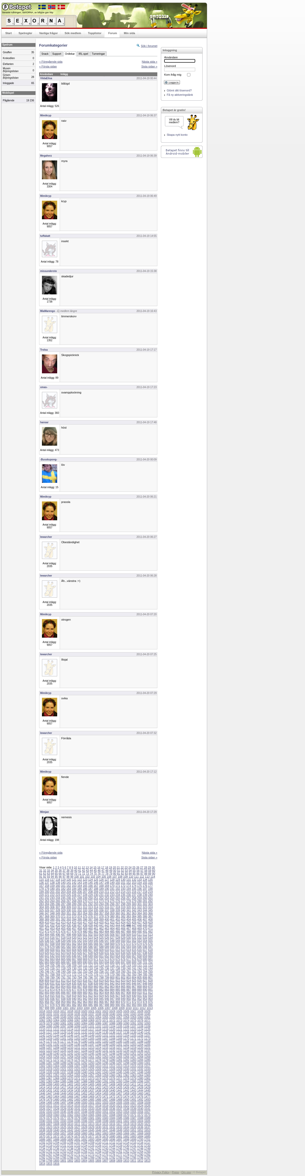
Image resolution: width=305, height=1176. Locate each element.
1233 (119, 1050)
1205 (147, 1044)
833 (63, 983)
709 (74, 965)
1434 (70, 1090)
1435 (77, 1090)
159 (52, 885)
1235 (133, 1050)
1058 (126, 1017)
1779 (133, 1154)
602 (63, 949)
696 (117, 962)
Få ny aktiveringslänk (180, 94)
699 (134, 962)
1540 (140, 1108)
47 (102, 870)
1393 (119, 1081)
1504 (112, 1102)
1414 (42, 1087)
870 (150, 986)
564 (85, 943)
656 (128, 956)
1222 (42, 1050)
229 (90, 894)
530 (128, 937)
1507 (133, 1102)
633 (117, 952)
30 (153, 867)
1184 (112, 1041)
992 (128, 1004)
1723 (77, 1145)
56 (138, 870)
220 (41, 894)
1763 (133, 1151)
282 (150, 900)
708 (68, 965)
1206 (42, 1047)
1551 (105, 1111)
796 (90, 977)
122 (79, 879)
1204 (140, 1044)
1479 (49, 1099)
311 (79, 907)
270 (85, 900)
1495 (49, 1102)
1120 (112, 1029)
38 (67, 870)
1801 (63, 1160)
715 (106, 965)
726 (52, 968)
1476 (140, 1096)
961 (74, 1001)
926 (112, 995)
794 (79, 977)
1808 (112, 1160)
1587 (133, 1117)
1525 (147, 1105)
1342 (98, 1072)
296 (112, 904)
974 (145, 1001)
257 (128, 897)
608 (96, 949)
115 (41, 879)
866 (128, 986)
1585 (119, 1117)
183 (68, 888)
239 (145, 894)
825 (134, 980)
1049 (63, 1017)
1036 (84, 1014)
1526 (42, 1108)
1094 (42, 1026)
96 (60, 876)
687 (68, 962)
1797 (147, 1157)
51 (118, 870)
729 (68, 968)
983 (79, 1004)
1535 (105, 1108)
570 (117, 943)
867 (134, 986)
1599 (105, 1121)
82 (122, 873)
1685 (147, 1136)
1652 (140, 1130)
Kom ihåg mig (172, 74)
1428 (140, 1087)
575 (145, 943)
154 (139, 882)
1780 (140, 1154)
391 (57, 919)
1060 (140, 1017)
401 (112, 919)
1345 (119, 1072)
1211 (77, 1047)
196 (139, 888)
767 (46, 974)
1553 (119, 1111)
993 (134, 1004)
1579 (77, 1117)
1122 (126, 1029)
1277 (91, 1059)
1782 (42, 1157)
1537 (119, 1108)
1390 (98, 1081)
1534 (98, 1108)
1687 (49, 1139)
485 (112, 931)
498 (68, 934)
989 (112, 1004)
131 (128, 879)
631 (106, 952)
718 (123, 965)
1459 (133, 1093)
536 (46, 940)
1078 (42, 1023)
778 (106, 974)
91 (40, 876)
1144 (56, 1035)
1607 (49, 1124)
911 (145, 992)
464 (112, 928)
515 (46, 937)
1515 (77, 1105)
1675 (77, 1136)
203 (63, 891)
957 (52, 1001)
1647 (105, 1130)
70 (75, 873)
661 (41, 959)
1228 (84, 1050)
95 (56, 876)
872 (46, 989)
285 (52, 904)
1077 (147, 1020)
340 (123, 910)
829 (41, 983)
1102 (98, 1026)
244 (57, 897)
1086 (98, 1023)
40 (75, 870)
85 (134, 873)
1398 (42, 1084)
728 (63, 968)
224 (63, 894)
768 (52, 974)
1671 (49, 1136)
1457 (119, 1093)
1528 (56, 1108)
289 (74, 904)
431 (46, 925)
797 (96, 977)
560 (63, 943)
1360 (112, 1075)
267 (68, 900)
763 (139, 971)
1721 (63, 1145)
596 (145, 946)
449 (145, 925)
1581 (91, 1117)
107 (114, 876)
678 (134, 959)
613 (123, 949)
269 (79, 900)
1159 (49, 1038)
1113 (63, 1029)
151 (123, 882)
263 (46, 900)
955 (41, 1001)
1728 (112, 1145)
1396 (140, 1081)
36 (60, 870)
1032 (56, 1014)
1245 (91, 1053)
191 (112, 888)
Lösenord (170, 65)
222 (52, 894)
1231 (105, 1050)
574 (139, 943)
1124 (140, 1029)
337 (106, 910)
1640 (56, 1130)
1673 (63, 1136)
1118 (98, 1029)
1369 (63, 1078)
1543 (49, 1111)
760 (123, 971)
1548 (84, 1111)
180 (52, 888)
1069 (91, 1020)
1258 (70, 1056)
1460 (140, 1093)
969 (117, 1001)
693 (101, 962)
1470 (98, 1096)
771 (68, 974)
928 (123, 995)
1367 (49, 1078)
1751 (49, 1151)
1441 (119, 1090)
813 (68, 980)
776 (96, 974)
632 (112, 952)
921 (85, 995)
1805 (91, 1160)
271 (90, 900)
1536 (112, 1108)
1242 (70, 1053)
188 (96, 888)
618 (150, 949)
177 (150, 885)
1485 (91, 1099)
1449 (63, 1093)
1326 (98, 1069)
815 (79, 980)
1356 (84, 1075)
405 (134, 919)
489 (134, 931)
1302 (42, 1066)
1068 (84, 1020)
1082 (70, 1023)
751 (74, 971)
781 (123, 974)
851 (46, 986)
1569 (119, 1114)
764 (145, 971)
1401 (63, 1084)
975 (150, 1001)
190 (106, 888)
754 (90, 971)
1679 (105, 1136)
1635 (133, 1127)
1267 (133, 1056)
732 (85, 968)
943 (90, 998)
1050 (70, 1017)
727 (57, 968)
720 (134, 965)
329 (63, 910)
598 (41, 949)
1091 (133, 1023)
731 (79, 968)
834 (68, 983)
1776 (112, 1154)
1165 (91, 1038)
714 (101, 965)
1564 (84, 1114)
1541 (147, 1108)
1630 (98, 1127)
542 (79, 940)
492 (150, 931)
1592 (56, 1121)
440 (96, 925)
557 (46, 943)
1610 (70, 1124)
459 (85, 928)
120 (68, 879)
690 (85, 962)
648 (85, 956)
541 (74, 940)
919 (74, 995)
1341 (91, 1072)
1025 (119, 1011)
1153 (119, 1035)
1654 (42, 1133)
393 (68, 919)
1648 (112, 1130)
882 (101, 989)
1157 (147, 1035)
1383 (49, 1081)
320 (128, 907)
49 (110, 870)
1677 (91, 1136)
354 (85, 913)
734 (96, 968)
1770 (70, 1154)
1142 (42, 1035)
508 (123, 934)
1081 (63, 1023)
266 (63, 900)
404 (128, 919)
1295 (105, 1062)
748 (57, 971)
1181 (91, 1041)
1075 (133, 1020)
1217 (119, 1047)
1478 (42, 1099)
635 (128, 952)
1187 (133, 1041)
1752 (56, 1151)
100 (76, 876)
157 (41, 885)
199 (41, 891)
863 (112, 986)
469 (139, 928)
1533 (91, 1108)
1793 (119, 1157)
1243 (77, 1053)
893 (46, 992)
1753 (63, 1151)
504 (101, 934)
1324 (84, 1069)
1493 (147, 1099)
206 (79, 891)
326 (46, 910)
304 (41, 907)
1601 (119, 1121)
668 (79, 959)
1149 (91, 1035)
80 (114, 873)
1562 (70, 1114)
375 (85, 916)
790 (57, 977)
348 (52, 913)
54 (130, 870)
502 (90, 934)
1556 (140, 1111)
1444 (140, 1090)
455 (63, 928)
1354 (70, 1075)
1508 (140, 1102)
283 (41, 904)
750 (68, 971)
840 (101, 983)
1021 (91, 1011)
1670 (42, 1136)
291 (85, 904)
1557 (147, 1111)
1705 (63, 1142)
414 (68, 922)
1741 (91, 1148)
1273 (63, 1059)
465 (117, 928)
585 (85, 946)
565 (90, 943)
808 (41, 980)
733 (90, 968)
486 (117, 931)
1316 (140, 1066)
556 (41, 943)
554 (145, 940)
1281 (119, 1059)
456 (68, 928)
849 (150, 983)
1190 (42, 1044)
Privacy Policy (160, 1172)
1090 (126, 1023)
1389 (91, 1081)
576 (150, 943)
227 (79, 894)
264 (52, 900)
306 (52, 907)
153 (134, 882)
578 (46, 946)
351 (68, 913)
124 (90, 879)
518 (63, 937)
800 (112, 977)
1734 (42, 1148)
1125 (147, 1029)
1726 (98, 1145)
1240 (56, 1053)
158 (46, 885)
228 (85, 894)
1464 (56, 1096)
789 (52, 977)
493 (41, 934)
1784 (56, 1157)
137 (46, 882)
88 (145, 873)
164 (79, 885)
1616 (112, 1124)
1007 (107, 1007)
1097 (63, 1026)
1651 (133, 1130)
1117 (91, 1029)
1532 (84, 1108)
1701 (147, 1139)
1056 (112, 1017)
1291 (77, 1062)
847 (139, 983)
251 (96, 897)
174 (134, 885)
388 (41, 919)
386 (145, 916)
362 (128, 913)
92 (44, 876)
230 (96, 894)
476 (63, 931)
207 (85, 891)
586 (90, 946)
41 (79, 870)
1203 (133, 1044)
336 (101, 910)
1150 (98, 1035)
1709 (91, 1142)
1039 (105, 1014)
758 (112, 971)
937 (57, 998)
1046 (42, 1017)
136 (41, 882)
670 (90, 959)
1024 (112, 1011)
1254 (42, 1056)
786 (150, 974)
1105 (119, 1026)
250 (90, 897)
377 (96, 916)
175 (139, 885)
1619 (133, 1124)
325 (41, 910)
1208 (56, 1047)
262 (41, 900)
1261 (91, 1056)
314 (96, 907)
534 (150, 937)
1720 (56, 1145)
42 (83, 870)
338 (112, 910)
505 (106, 934)
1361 (119, 1075)
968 (112, 1001)
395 (79, 919)
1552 (112, 1111)
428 (145, 922)
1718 (42, 1145)
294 (101, 904)
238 (139, 894)
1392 (112, 1081)
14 (91, 867)
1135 (105, 1032)
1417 (63, 1087)
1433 (63, 1090)
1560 (56, 1114)
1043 (133, 1014)
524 (96, 937)
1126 (42, 1032)
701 (145, 962)
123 (85, 879)
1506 (126, 1102)
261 (150, 897)
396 (85, 919)
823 (123, 980)
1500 (84, 1102)
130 (123, 879)
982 (74, 1004)
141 (68, 882)
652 (106, 956)
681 (150, 959)
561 (68, 943)
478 (74, 931)
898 (74, 992)
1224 (56, 1050)
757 (106, 971)
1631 (105, 1127)
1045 (147, 1014)
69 (71, 873)
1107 (133, 1026)
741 (134, 968)
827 (145, 980)
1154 (126, 1035)
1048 (56, 1017)
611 (112, 949)
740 (128, 968)
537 (52, 940)
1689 (63, 1139)
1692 (84, 1139)
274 (106, 900)
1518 (98, 1105)
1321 (63, 1069)
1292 (84, 1062)
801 (117, 977)
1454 (98, 1093)
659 (145, 956)
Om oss (186, 1172)
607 (90, 949)
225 (68, 894)
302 (145, 904)
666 (68, 959)
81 (118, 873)
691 (90, 962)
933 (150, 995)
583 (74, 946)
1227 (77, 1050)
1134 (98, 1032)
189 (101, 888)
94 (52, 876)
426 (134, 922)
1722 (70, 1145)
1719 (49, 1145)
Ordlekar (70, 53)
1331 (133, 1069)
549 (117, 940)
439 (90, 925)
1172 (140, 1038)
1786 (70, 1157)
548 (112, 940)
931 (139, 995)
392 (63, 919)
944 (96, 998)
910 (139, 992)
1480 (56, 1099)
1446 (42, 1093)
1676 (84, 1136)
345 (150, 910)
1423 (105, 1087)
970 (123, 1001)
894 (52, 992)
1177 (63, 1041)
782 (128, 974)
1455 (105, 1093)
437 (79, 925)
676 (123, 959)
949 (123, 998)
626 (79, 952)
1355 (77, 1075)
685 (57, 962)
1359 (105, 1075)
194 (128, 888)
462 (101, 928)
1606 (42, 1124)
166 (90, 885)
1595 (77, 1121)
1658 (70, 1133)
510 (134, 934)
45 (95, 870)
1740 (84, 1148)
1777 (119, 1154)
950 (128, 998)
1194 (70, 1044)
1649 (119, 1130)
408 (150, 919)
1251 (133, 1053)
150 (117, 882)
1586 (126, 1117)
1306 (70, 1066)
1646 (98, 1130)
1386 (70, 1081)
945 (101, 998)
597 (150, 946)
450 (150, 925)
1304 (56, 1066)
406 (139, 919)
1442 (126, 1090)
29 (149, 867)
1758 (98, 1151)
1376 (112, 1078)
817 (90, 980)
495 (52, 934)
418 (90, 922)
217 (139, 891)
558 (52, 943)
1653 (147, 1130)
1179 (77, 1041)
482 (96, 931)
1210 (70, 1047)
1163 (77, 1038)
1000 (58, 1007)
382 (123, 916)
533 (145, 937)
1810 (126, 1160)
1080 (56, 1023)
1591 (49, 1121)
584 (79, 946)
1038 (98, 1014)
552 (134, 940)
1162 (70, 1038)
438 (85, 925)
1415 (49, 1087)
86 (138, 873)
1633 (119, 1127)
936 (52, 998)
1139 (133, 1032)
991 (123, 1004)
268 (74, 900)
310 (74, 907)
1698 (126, 1139)
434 (63, 925)
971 (128, 1001)
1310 (98, 1066)
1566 (98, 1114)
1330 (126, 1069)
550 (123, 940)
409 (41, 922)
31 (40, 870)
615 (134, 949)
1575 (49, 1117)
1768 (56, 1154)
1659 (77, 1133)
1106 (126, 1026)
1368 (56, 1078)
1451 (77, 1093)
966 (101, 1001)
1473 (119, 1096)
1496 (56, 1102)
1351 (49, 1075)
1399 (49, 1084)
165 (85, 885)
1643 (77, 1130)
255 (117, 897)
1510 (42, 1105)
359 (112, 913)
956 (46, 1001)
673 (106, 959)
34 (52, 870)
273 (101, 900)
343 (139, 910)
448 (139, 925)
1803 (77, 1160)
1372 (84, 1078)
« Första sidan (48, 66)
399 (101, 919)
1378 (126, 1078)
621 (52, 952)
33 (48, 870)
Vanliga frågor (48, 33)
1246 (98, 1053)
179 (46, 888)
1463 (49, 1096)
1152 (112, 1035)
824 (128, 980)
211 (106, 891)
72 (83, 873)
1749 (147, 1148)
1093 (147, 1023)
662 (46, 959)
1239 (49, 1053)
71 (79, 873)
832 (57, 983)
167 (96, 885)
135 (150, 879)
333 (85, 910)
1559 (49, 1114)
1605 (147, 1121)
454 (57, 928)
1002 (72, 1007)
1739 (77, 1148)
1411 (133, 1084)
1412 (140, 1084)
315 (101, 907)
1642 (70, 1130)
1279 (105, 1059)
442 (106, 925)
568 (106, 943)
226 (74, 894)
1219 (133, 1047)
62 (44, 873)
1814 (42, 1163)
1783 (49, 1157)
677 (128, 959)
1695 (105, 1139)
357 (101, 913)
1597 (91, 1121)
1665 (119, 1133)
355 (90, 913)
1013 (149, 1007)
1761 (119, 1151)
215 (128, 891)
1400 (56, 1084)
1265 (119, 1056)
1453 (91, 1093)
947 (112, 998)
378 (101, 916)
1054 (98, 1017)
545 (96, 940)
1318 (42, 1069)
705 (52, 965)
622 (57, 952)
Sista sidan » (149, 66)
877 (74, 989)
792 (68, 977)
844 (123, 983)
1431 (49, 1090)
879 (85, 989)
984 (85, 1004)
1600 (112, 1121)
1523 (133, 1105)
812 (63, 980)
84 (130, 873)
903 (101, 992)
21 (118, 867)
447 (134, 925)
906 (117, 992)
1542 (42, 1111)
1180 (84, 1041)
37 (64, 870)
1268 (140, 1056)
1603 (133, 1121)
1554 (126, 1111)
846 (134, 983)
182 (63, 888)
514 (41, 937)
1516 (84, 1105)
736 (106, 968)
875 (63, 989)
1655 (49, 1133)
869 (145, 986)
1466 (70, 1096)
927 (117, 995)
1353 (63, 1075)
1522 (126, 1105)
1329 (119, 1069)
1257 (63, 1056)
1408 (112, 1084)
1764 (140, 1151)
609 (101, 949)
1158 (42, 1038)
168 (101, 885)
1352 (56, 1075)
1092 (140, 1023)
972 (134, 1001)
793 (74, 977)
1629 (91, 1127)
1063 (49, 1020)
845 (128, 983)
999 (52, 1007)
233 (112, 894)
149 (112, 882)
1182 (98, 1041)
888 (134, 989)
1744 (112, 1148)
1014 (42, 1011)
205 (74, 891)
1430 (42, 1090)
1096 (56, 1026)
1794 (126, 1157)
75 (95, 873)
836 (79, 983)
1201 (119, 1044)
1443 (133, 1090)
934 (41, 998)
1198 (98, 1044)
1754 (70, 1151)
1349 (147, 1072)
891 (150, 989)
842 (112, 983)
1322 (70, 1069)
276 (117, 900)
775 (90, 974)
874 (57, 989)
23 (126, 867)
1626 (70, 1127)
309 (68, 907)
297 (117, 904)
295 (106, 904)
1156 (140, 1035)
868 (139, 986)
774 (85, 974)
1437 (91, 1090)
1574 (42, 1117)
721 (139, 965)
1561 (63, 1114)
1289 (63, 1062)
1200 (112, 1044)
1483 (77, 1099)
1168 (112, 1038)
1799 (49, 1160)
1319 (49, 1069)
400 (106, 919)
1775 (105, 1154)
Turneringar (98, 53)
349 (57, 913)
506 (112, 934)
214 (123, 891)
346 (41, 913)
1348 (140, 1072)
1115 (77, 1029)
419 (96, 922)
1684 (140, 1136)
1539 (133, 1108)
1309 (91, 1066)
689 (79, 962)
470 (145, 928)
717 (117, 965)
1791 (105, 1157)
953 (145, 998)
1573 (147, 1114)
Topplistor (94, 33)
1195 (77, 1044)
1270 (42, 1059)
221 (46, 894)
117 (52, 879)
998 (46, 1007)
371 (63, 916)
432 (52, 925)
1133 (91, 1032)
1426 (126, 1087)
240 (150, 894)
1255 (49, 1056)
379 (106, 916)
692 (96, 962)
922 (90, 995)
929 (128, 995)
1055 (105, 1017)
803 (128, 977)
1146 (70, 1035)
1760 (112, 1151)
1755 (77, 1151)
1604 (140, 1121)
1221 (147, 1047)
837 (85, 983)
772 (74, 974)
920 (79, 995)
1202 (126, 1044)
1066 (70, 1020)
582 (68, 946)
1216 (112, 1047)
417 (85, 922)
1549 (91, 1111)
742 (139, 968)
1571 (133, 1114)
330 (68, 910)
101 (82, 876)
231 (101, 894)
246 (68, 897)
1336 (56, 1072)
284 (46, 904)
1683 (133, 1136)
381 (117, 916)
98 (67, 876)
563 (79, 943)
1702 (42, 1142)
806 (145, 977)
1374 (98, 1078)
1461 (147, 1093)
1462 (42, 1096)
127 (106, 879)
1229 (91, 1050)
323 (145, 907)
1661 (91, 1133)
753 (85, 971)
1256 (56, 1056)
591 (117, 946)
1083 (77, 1023)
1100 (84, 1026)
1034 (70, 1014)
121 (74, 879)
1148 (84, 1035)
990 (117, 1004)
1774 (98, 1154)
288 (68, 904)
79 (110, 873)
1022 (98, 1011)
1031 (49, 1014)
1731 (133, 1145)
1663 (105, 1133)
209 (96, 891)
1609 (63, 1124)
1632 (112, 1127)
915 (52, 995)
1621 (147, 1124)
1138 (126, 1032)
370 (57, 916)
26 (137, 867)
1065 (63, 1020)
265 (57, 900)
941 (79, 998)
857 (79, 986)
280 (139, 900)
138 (52, 882)
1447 (49, 1093)
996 (150, 1004)
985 (90, 1004)
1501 (91, 1102)
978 (52, 1004)
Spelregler (25, 33)
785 (145, 974)
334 (90, 910)
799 (106, 977)
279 (134, 900)
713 (96, 965)
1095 (49, 1026)
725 (46, 968)
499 (74, 934)
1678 (98, 1136)
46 (99, 870)
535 (41, 940)
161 (63, 885)
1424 (112, 1087)
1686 (42, 1139)
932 (145, 995)
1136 (112, 1032)
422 (112, 922)
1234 (126, 1050)
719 (128, 965)
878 (79, 989)
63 (48, 873)
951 (134, 998)
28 (145, 867)
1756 (84, 1151)
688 (74, 962)
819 (101, 980)
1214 (98, 1047)
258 (134, 897)
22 (122, 867)
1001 (66, 1007)
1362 (126, 1075)
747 (52, 971)
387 (150, 916)
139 (57, 882)
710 (79, 965)
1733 (147, 1145)
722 (145, 965)
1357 (91, 1075)
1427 (133, 1087)
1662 (98, 1133)
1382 (42, 1081)
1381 (147, 1078)
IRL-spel (83, 53)
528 (117, 937)
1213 (91, 1047)
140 (63, 882)
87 (141, 873)
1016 (56, 1011)
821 (112, 980)
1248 (112, 1053)
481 (90, 931)
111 (136, 876)
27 (141, 867)
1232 (112, 1050)
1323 (77, 1069)
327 (52, 910)
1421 (91, 1087)
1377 (119, 1078)
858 (85, 986)
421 (106, 922)
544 (90, 940)
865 (123, 986)
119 (63, 879)
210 (101, 891)
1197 (91, 1044)
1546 (70, 1111)
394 (74, 919)
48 (106, 870)
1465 (63, 1096)
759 (117, 971)
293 (96, 904)
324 (150, 907)
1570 (126, 1114)
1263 (105, 1056)
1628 (84, 1127)
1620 (140, 1124)
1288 (56, 1062)
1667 (133, 1133)
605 (79, 949)
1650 (126, 1130)
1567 (105, 1114)
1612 (84, 1124)
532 (139, 937)
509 (128, 934)
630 (101, 952)
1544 (56, 1111)
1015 (49, 1011)
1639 (49, 1130)
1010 (129, 1007)
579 (52, 946)
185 (79, 888)
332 (79, 910)
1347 (133, 1072)
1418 (70, 1087)
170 (112, 885)
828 (150, 980)
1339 (77, 1072)
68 (67, 873)
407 (145, 919)
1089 (119, 1023)
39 (71, 870)
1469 (91, 1096)
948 (117, 998)
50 (114, 870)
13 (87, 867)
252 (101, 897)
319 (123, 907)
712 (90, 965)
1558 (42, 1114)
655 (123, 956)
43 (87, 870)
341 (128, 910)
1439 (105, 1090)
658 (139, 956)
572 (128, 943)
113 (147, 876)
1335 (49, 1072)
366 (150, 913)
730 (74, 968)
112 (142, 876)
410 (46, 922)
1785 (63, 1157)
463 (106, 928)
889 (139, 989)
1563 (77, 1114)
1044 (140, 1014)
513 (150, 934)
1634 (126, 1127)
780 (117, 974)
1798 (42, 1160)
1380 (140, 1078)
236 (128, 894)
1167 (105, 1038)
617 (145, 949)
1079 (49, 1023)
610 (106, 949)
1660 (84, 1133)
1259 (77, 1056)
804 (134, 977)
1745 (119, 1148)
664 (57, 959)
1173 (147, 1038)
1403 (77, 1084)
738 (117, 968)
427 (139, 922)
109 (125, 876)
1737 (63, 1148)
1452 (84, 1093)
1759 (105, 1151)
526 (106, 937)
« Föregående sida (51, 61)
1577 (63, 1117)
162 (68, 885)
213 (117, 891)
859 (90, 986)
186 (85, 888)
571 (123, 943)
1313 (119, 1066)
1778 (126, 1154)
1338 (70, 1072)
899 (79, 992)
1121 (119, 1029)
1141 (147, 1032)
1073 (119, 1020)
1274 (70, 1059)
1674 (70, 1136)
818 (96, 980)
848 (145, 983)
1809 (119, 1160)
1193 (63, 1044)
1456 (112, 1093)
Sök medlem (73, 33)
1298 (126, 1062)
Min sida (129, 33)
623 (63, 952)
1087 (105, 1023)
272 (96, 900)
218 (145, 891)
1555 (133, 1111)
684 (52, 962)
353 (79, 913)
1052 (84, 1017)
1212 (84, 1047)
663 (52, 959)
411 (52, 922)
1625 (63, 1127)
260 (145, 897)
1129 (63, 1032)
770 (63, 974)
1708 (84, 1142)
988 (106, 1004)
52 (122, 870)
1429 (147, 1087)
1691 (77, 1139)
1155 (133, 1035)
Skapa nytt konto (177, 134)
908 (128, 992)
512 (145, 934)
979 (57, 1004)
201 (52, 891)
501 (85, 934)
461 (96, 928)
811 (57, 980)
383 (128, 916)
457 (74, 928)
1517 (91, 1105)
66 (60, 873)
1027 (133, 1011)
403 (123, 919)
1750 (42, 1151)
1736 (56, 1148)
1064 (56, 1020)
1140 (140, 1032)
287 (63, 904)
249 (85, 897)
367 (41, 916)
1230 (98, 1050)
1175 (49, 1041)
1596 (84, 1121)
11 (79, 867)
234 (117, 894)
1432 (56, 1090)
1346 (126, 1072)
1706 (70, 1142)
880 (90, 989)
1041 (119, 1014)
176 (145, 885)
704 (46, 965)
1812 (140, 1160)
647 (79, 956)
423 (117, 922)
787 (41, 977)
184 (74, 888)
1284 (140, 1059)
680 (145, 959)
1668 (140, 1133)
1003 (80, 1007)
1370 (70, 1078)
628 (90, 952)
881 (96, 989)
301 (139, 904)
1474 (126, 1096)
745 (41, 971)
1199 (105, 1044)
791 (63, 977)
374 (79, 916)
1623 (49, 1127)
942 (85, 998)
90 (153, 873)
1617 (119, 1124)
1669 (147, 1133)
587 (96, 946)
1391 (105, 1081)
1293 (91, 1062)
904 (106, 992)
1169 (119, 1038)
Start (8, 33)
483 (101, 931)
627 (85, 952)
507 (117, 934)
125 (96, 879)
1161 (63, 1038)
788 (46, 977)
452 (46, 928)
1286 (42, 1062)
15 (94, 867)
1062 (42, 1020)
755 (96, 971)
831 (52, 983)
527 (112, 937)
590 (112, 946)
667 (74, 959)
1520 (112, 1105)
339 (117, 910)
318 (117, 907)
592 (123, 946)
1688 (56, 1139)
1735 (49, 1148)
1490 (126, 1099)
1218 (126, 1047)
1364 (140, 1075)
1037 (91, 1014)
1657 (63, 1133)
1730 (126, 1145)
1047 (49, 1017)
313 (90, 907)
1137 (119, 1032)
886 (123, 989)
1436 (84, 1090)
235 (123, 894)
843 (117, 983)
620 (46, 952)
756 (101, 971)
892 (41, 992)
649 (90, 956)
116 (46, 879)
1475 (133, 1096)
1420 (84, 1087)
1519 (105, 1105)
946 (106, 998)
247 (74, 897)
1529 (63, 1108)
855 (68, 986)
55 (134, 870)
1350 (42, 1075)
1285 (147, 1059)
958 (57, 1001)
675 (117, 959)
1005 (93, 1007)
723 (150, 965)
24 (129, 867)
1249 (119, 1053)
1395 (133, 1081)
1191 (49, 1044)
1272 (56, 1059)
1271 (49, 1059)
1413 (147, 1084)
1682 (126, 1136)
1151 (105, 1035)
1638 (42, 1130)
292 (90, 904)
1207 (49, 1047)
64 (52, 873)
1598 (98, 1121)
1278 (98, 1059)
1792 (112, 1157)
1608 (56, 1124)
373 (74, 916)
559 (57, 943)
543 (85, 940)
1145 (63, 1035)
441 (101, 925)
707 (63, 965)
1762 (126, 1151)
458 (79, 928)
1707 (77, 1142)
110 (131, 876)
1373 (91, 1078)
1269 (147, 1056)
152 (128, 882)
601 (57, 949)
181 (57, 888)
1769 (63, 1154)
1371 (77, 1078)
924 (101, 995)
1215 (105, 1047)
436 (74, 925)
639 (150, 952)
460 (90, 928)
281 (145, 900)
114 (152, 876)
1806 (98, 1160)
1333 (147, 1069)
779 (112, 974)
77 (102, 873)
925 (106, 995)
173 (128, 885)
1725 (91, 1145)
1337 (63, 1072)
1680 (112, 1136)
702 (150, 962)
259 (139, 897)
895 (57, 992)
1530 (70, 1108)
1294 (98, 1062)
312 (85, 907)
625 (74, 952)
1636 (140, 1127)
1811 (133, 1160)
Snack (45, 53)
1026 (126, 1011)
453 (52, 928)
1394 (126, 1081)
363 (134, 913)
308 (63, 907)
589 (106, 946)
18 (106, 867)
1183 (105, 1041)
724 (41, 968)
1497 (63, 1102)
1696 (112, 1139)
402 (117, 919)
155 (145, 882)
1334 (42, 1072)
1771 (77, 1154)
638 (145, 952)
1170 (126, 1038)
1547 (77, 1111)
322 (139, 907)
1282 (126, 1059)
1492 (140, 1099)
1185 (119, 1041)
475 (57, 931)
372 (68, 916)
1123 (133, 1029)
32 (44, 870)
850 (41, 986)
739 (123, 968)
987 (101, 1004)
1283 (133, 1059)
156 (150, 882)
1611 (77, 1124)
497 (63, 934)
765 (150, 971)
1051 (77, 1017)
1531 (77, 1108)
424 (123, 922)
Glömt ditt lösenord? (179, 90)
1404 (84, 1084)
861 (101, 986)
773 (79, 974)
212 (112, 891)
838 (90, 983)
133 (139, 879)
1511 (49, 1105)
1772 (84, 1154)
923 (96, 995)
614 (128, 949)
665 (63, 959)
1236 (140, 1050)
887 (128, 989)
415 (74, 922)
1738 (70, 1148)
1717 (147, 1142)
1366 (42, 1078)
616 (139, 949)
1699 (133, 1139)
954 (150, 998)
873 (52, 989)
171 (117, 885)
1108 (140, 1026)
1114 (70, 1029)
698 (128, 962)
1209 (63, 1047)
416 (79, 922)
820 (106, 980)
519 (68, 937)
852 (52, 986)
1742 (98, 1148)
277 (123, 900)
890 (145, 989)
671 (96, 959)
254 (112, 897)
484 (106, 931)
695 (112, 962)
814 (74, 980)
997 (41, 1007)
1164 (84, 1038)
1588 (140, 1117)
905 (112, 992)
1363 (133, 1075)
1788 (84, 1157)
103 (92, 876)
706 (57, 965)
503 (96, 934)
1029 (147, 1011)
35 (56, 870)
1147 (77, 1035)
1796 (140, 1157)
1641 (63, 1130)
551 (128, 940)
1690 (70, 1139)
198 (150, 888)
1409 (119, 1084)
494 (46, 934)
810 (52, 980)
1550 (98, 1111)
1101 (91, 1026)
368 (46, 916)
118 (57, 879)
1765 (147, 1151)
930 (134, 995)
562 (74, 943)
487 (123, 931)
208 (90, 891)
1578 (70, 1117)
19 (110, 867)
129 (117, 879)
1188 (140, 1041)
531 (134, 937)
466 (123, 928)
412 (57, 922)
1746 (126, 1148)
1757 (91, 1151)
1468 (84, 1096)
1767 (49, 1154)
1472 (112, 1096)
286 (57, 904)
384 (134, 916)
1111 (49, 1029)
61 (40, 873)
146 (96, 882)
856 (74, 986)
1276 (84, 1059)
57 (141, 870)
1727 (105, 1145)
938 (63, 998)
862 (106, 986)
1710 (98, 1142)
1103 (105, 1026)
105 (103, 876)
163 (74, 885)
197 (145, 888)
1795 (133, 1157)
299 (128, 904)
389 (46, 919)
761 (128, 971)
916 (57, 995)
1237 (147, 1050)
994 (139, 1004)
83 (126, 873)
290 (79, 904)
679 (139, 959)
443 (112, 925)
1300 (140, 1062)
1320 (56, 1069)
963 (85, 1001)
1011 (135, 1007)
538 (57, 940)
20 (114, 867)
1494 (42, 1102)
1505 (119, 1102)
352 (74, 913)
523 (90, 937)
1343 (105, 1072)
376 (90, 916)
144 (85, 882)
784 (139, 974)
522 (85, 937)
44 (91, 870)
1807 (105, 1160)
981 (68, 1004)
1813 (147, 1160)
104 (98, 876)
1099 (77, 1026)
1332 (140, 1069)
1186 (126, 1041)
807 (150, 977)
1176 (56, 1041)
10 (75, 867)
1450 (70, 1093)
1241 (63, 1053)
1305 (63, 1066)
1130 (70, 1032)
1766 (42, 1154)
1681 (119, 1136)
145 (90, 882)
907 (123, 992)
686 (63, 962)
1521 (119, 1105)
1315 (133, 1066)
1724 (84, 1145)
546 (101, 940)
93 (48, 876)
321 (134, 907)
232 (106, 894)
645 (68, 956)
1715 (133, 1142)
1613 (91, 1124)
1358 (98, 1075)
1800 (56, 1160)
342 (134, 910)
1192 (56, 1044)
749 (63, 971)
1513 (63, 1105)
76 (99, 873)
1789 (91, 1157)
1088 (112, 1023)
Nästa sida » (149, 61)
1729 (119, 1145)
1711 (105, 1142)
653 (112, 956)
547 (106, 940)
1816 (56, 1163)
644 (63, 956)
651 (101, 956)
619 (41, 952)
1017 (63, 1011)
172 (123, 885)
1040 (112, 1014)
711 (85, 965)
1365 (147, 1075)
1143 (49, 1035)
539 (63, 940)
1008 (115, 1007)
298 (123, 904)
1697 (119, 1139)
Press (175, 1172)
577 (41, 946)
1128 (56, 1032)
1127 (49, 1032)
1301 (147, 1062)
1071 (105, 1020)
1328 (112, 1069)
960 (68, 1001)
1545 (63, 1111)
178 (41, 888)
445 (123, 925)
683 (46, 962)
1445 (147, 1090)
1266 (126, 1056)
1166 (98, 1038)
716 (112, 965)
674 (112, 959)
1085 (91, 1023)
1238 (42, 1053)
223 (57, 894)
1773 (91, 1154)
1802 (70, 1160)
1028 (140, 1011)
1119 (105, 1029)
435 (68, 925)
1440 (112, 1090)
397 (90, 919)
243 (52, 897)
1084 (84, 1023)
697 (123, 962)
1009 (121, 1007)
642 (52, 956)
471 (150, 928)
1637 (147, 1127)
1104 (112, 1026)
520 (74, 937)
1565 (91, 1114)
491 (145, 931)
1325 (91, 1069)
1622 (42, 1127)
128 (112, 879)
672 (101, 959)
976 (41, 1004)
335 (96, 910)
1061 (147, 1017)
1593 (63, 1121)
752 (79, 971)
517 (57, 937)
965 (96, 1001)
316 (106, 907)
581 (63, 946)
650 (96, 956)
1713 (119, 1142)
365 (145, 913)
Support (56, 53)
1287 (49, 1062)
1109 (147, 1026)
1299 (133, 1062)
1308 (84, 1066)
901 (90, 992)
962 (79, 1001)
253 (106, 897)
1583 (105, 1117)
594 (134, 946)
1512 (56, 1105)
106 (109, 876)
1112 (56, 1029)
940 (74, 998)
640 (41, 956)
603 (68, 949)
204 (68, 891)
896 (63, 992)
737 (112, 968)
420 (101, 922)
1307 (77, 1066)
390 (52, 919)
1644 (84, 1130)
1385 (63, 1081)
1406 (98, 1084)
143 (79, 882)
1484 (84, 1099)
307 (57, 907)
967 (106, 1001)
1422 (98, 1087)
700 (139, 962)
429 (150, 922)
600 (52, 949)
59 (149, 870)
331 (74, 910)
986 (96, 1004)
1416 (56, 1087)
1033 (63, 1014)
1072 (112, 1020)
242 (46, 897)
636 (134, 952)
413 (63, 922)
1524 (140, 1105)
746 (46, 971)
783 (134, 974)
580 (57, 946)
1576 (56, 1117)
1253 (147, 1053)
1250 (126, 1053)
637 (139, 952)
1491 (133, 1099)
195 (134, 888)
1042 (126, 1014)
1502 (98, 1102)
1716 (140, 1142)
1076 (140, 1020)
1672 (56, 1136)
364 (139, 913)
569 (112, 943)
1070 (98, 1020)
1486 (98, 1099)
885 (117, 989)
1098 (70, 1026)
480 (85, 931)
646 (74, 956)
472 (41, 931)
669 (85, 959)
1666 (126, 1133)
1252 (140, 1053)
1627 (77, 1127)
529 (123, 937)
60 (153, 870)
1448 (56, 1093)
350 (63, 913)
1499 (77, 1102)
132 (134, 879)
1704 (56, 1142)
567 (101, 943)
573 (134, 943)
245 (63, 897)
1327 (105, 1069)
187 (90, 888)
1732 (140, 1145)
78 (106, 873)
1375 (105, 1078)
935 (46, 998)
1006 (101, 1007)
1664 (112, 1133)
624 (68, 952)
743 (145, 968)
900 (85, 992)
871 (41, 989)
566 (96, 943)
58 (145, 870)
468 (134, 928)
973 (139, 1001)
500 (79, 934)
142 (74, 882)
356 (96, 913)
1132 (84, 1032)
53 (126, 870)
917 (63, 995)
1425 (119, 1087)
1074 (126, 1020)
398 (96, 919)
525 (101, 937)
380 (112, 916)
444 (117, 925)
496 (57, 934)
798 (101, 977)
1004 (86, 1007)
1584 (112, 1117)
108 (120, 876)
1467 (77, 1096)
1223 (49, 1050)
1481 (63, 1099)
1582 (98, 1117)
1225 (63, 1050)
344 (145, 910)
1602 (126, 1121)
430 (41, 925)
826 (139, 980)
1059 (133, 1017)
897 (68, 992)
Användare (171, 57)
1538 (126, 1108)
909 (134, 992)
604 (74, 949)
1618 (126, 1124)
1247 (105, 1053)
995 (145, 1004)
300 (134, 904)
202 (57, 891)
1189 (147, 1041)
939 (68, 998)
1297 (119, 1062)
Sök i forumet (149, 45)
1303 (49, 1066)
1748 (140, 1148)
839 (96, 983)
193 (123, 888)
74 (91, 873)
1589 (147, 1117)
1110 (42, 1029)
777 (101, 974)
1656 (56, 1133)
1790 (98, 1157)
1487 (105, 1099)
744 (150, 968)
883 (106, 989)
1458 (126, 1093)
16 (98, 867)
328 (57, 910)
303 (150, 904)
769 (57, 974)
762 (134, 971)
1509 (147, 1102)
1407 (105, 1084)
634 (123, 952)
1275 (77, 1059)
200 (46, 891)
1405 (91, 1084)
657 (134, 956)
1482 (70, 1099)
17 (102, 867)
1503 (105, 1102)
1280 (112, 1059)
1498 (70, 1102)
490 (139, 931)
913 (41, 995)
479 (79, 931)
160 (57, 885)
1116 (84, 1029)
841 (106, 983)
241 (41, 897)
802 (123, 977)
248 (79, 897)
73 (87, 873)
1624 (56, 1127)
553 (139, 940)
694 (106, 962)
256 (123, 897)
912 (150, 992)
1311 (105, 1066)
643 (57, 956)
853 (57, 986)
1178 (70, 1041)
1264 (112, 1056)
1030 (42, 1014)
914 (46, 995)
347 (46, 913)
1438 (98, 1090)
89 (149, 873)
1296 (112, 1062)
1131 (77, 1032)
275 (112, 900)
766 (41, 974)
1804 (84, 1160)
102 (87, 876)
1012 (143, 1007)
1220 (140, 1047)
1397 (147, 1081)
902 (96, 992)
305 (46, 907)
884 (112, 989)
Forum (112, 33)
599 (46, 949)
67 (64, 873)
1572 (140, 1114)
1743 (105, 1148)
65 (56, 873)
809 (46, 980)
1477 (147, 1096)
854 (63, 986)
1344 (112, 1072)
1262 (98, 1056)
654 (117, 956)
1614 (98, 1124)
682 (41, 962)
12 (83, 867)
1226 (70, 1050)
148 (106, 882)
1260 (84, 1056)
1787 (77, 1157)
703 (41, 965)
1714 (126, 1142)
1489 (119, 1099)
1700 (140, 1139)
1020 (84, 1011)
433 (57, 925)
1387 (77, 1081)
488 (128, 931)
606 (85, 949)
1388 (84, 1081)
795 (85, 977)
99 (71, 876)
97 (64, 876)
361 (123, 913)
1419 (77, 1087)
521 (79, 937)
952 (139, 998)
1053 (91, 1017)
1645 (91, 1130)
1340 (84, 1072)
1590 (42, 1121)
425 (128, 922)
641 (46, 956)
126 (101, 879)
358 (106, 913)
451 (41, 928)
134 (145, 879)
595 (139, 946)
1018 (70, 1011)
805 (139, 977)
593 (128, 946)
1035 (77, 1014)
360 (117, 913)
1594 (70, 1121)
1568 (112, 1114)
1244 (84, 1053)
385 (139, 916)
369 (52, 916)
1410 (126, 1084)
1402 (70, 1084)
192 (117, 888)
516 (52, 937)
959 (63, 1001)
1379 (133, 1078)
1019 (77, 1011)
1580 (84, 1117)
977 (46, 1004)
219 (150, 891)
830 (46, 983)
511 (139, 934)
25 (133, 867)
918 (68, 995)
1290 (70, 1062)
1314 (126, 1066)
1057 (119, 1017)
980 (63, 1004)
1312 (112, 1066)
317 (112, 907)
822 (117, 980)
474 (52, 931)
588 (101, 946)
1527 (49, 1108)
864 (117, 986)
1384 (56, 1081)
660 (150, 956)
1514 (70, 1105)
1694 (98, 1139)
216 (134, 891)
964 (90, 1001)
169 (106, 885)
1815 (49, 1163)
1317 (147, 1066)
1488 (112, 1099)
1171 (133, 1038)
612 (117, 949)
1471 (105, 1096)
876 (68, 989)
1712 (112, 1142)
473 (46, 931)
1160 (56, 1038)
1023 (105, 1011)
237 (134, 894)
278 (128, 900)
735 (101, 968)
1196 (84, 1044)
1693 (91, 1139)
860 (96, 986)
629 (96, 952)
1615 (105, 1124)
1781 (147, 1154)
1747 (133, 1148)
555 (150, 940)
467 (128, 928)
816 (85, 980)
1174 (42, 1041)
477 (68, 931)
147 (101, 882)
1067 (77, 1020)
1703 (49, 1142)
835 (74, 983)
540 (68, 940)
